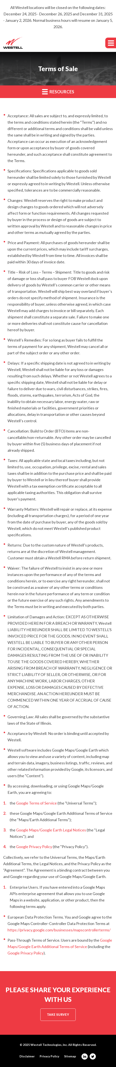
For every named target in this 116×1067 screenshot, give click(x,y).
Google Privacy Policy (34, 846)
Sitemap (70, 1056)
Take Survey (58, 1014)
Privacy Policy (49, 1056)
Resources (58, 91)
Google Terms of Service (36, 803)
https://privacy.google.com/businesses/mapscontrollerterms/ (59, 930)
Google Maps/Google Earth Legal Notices (51, 830)
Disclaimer (27, 1056)
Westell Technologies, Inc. (49, 1044)
